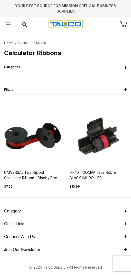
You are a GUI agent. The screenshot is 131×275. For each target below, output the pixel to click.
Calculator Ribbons (31, 43)
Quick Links (65, 224)
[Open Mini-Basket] (125, 24)
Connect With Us (65, 237)
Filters (65, 89)
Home (8, 43)
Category (65, 211)
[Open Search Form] (24, 24)
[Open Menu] (8, 24)
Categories (65, 67)
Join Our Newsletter (65, 249)
